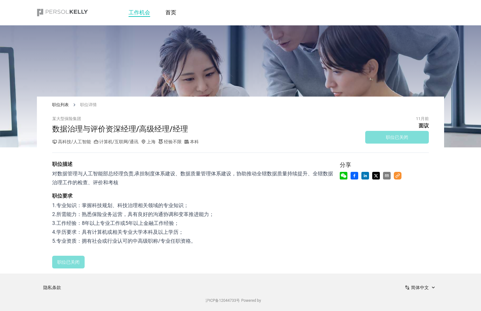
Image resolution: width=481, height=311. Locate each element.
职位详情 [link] (88, 104)
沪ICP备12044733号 (223, 300)
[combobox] (420, 287)
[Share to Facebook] (354, 175)
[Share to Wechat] (343, 175)
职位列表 (60, 104)
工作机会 (139, 12)
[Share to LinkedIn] (365, 175)
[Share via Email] (387, 175)
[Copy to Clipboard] (397, 175)
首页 (170, 12)
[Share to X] (376, 175)
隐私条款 (52, 287)
